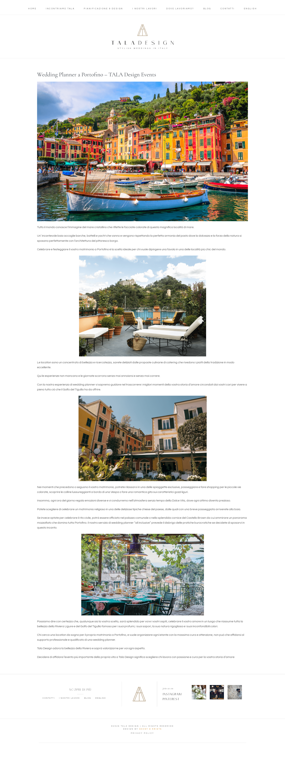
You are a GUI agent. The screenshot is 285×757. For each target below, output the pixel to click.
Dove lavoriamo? (180, 9)
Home (32, 9)
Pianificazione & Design (103, 9)
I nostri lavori (144, 9)
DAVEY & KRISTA (150, 729)
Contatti (227, 9)
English (250, 9)
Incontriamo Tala (60, 9)
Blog (207, 9)
